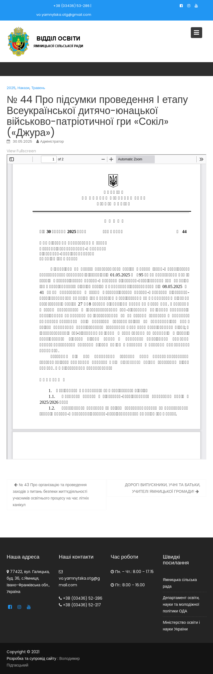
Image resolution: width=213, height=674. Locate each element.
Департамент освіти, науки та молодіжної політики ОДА (181, 604)
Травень (38, 87)
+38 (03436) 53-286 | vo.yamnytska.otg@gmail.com (63, 10)
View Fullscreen (21, 151)
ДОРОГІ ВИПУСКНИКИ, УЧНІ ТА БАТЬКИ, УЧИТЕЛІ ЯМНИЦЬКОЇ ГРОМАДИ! (162, 488)
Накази (23, 87)
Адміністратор (52, 141)
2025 (11, 87)
